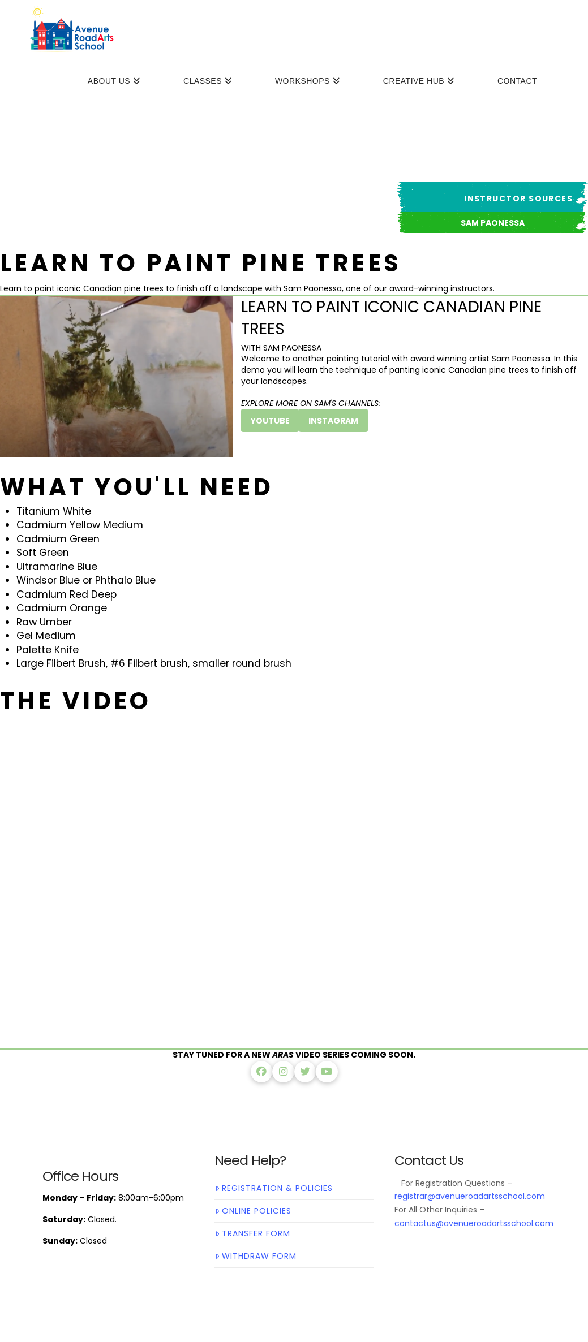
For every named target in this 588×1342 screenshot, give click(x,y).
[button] (493, 222)
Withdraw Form (256, 1256)
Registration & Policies (274, 1188)
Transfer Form (252, 1233)
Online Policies (253, 1210)
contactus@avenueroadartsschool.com (473, 1223)
